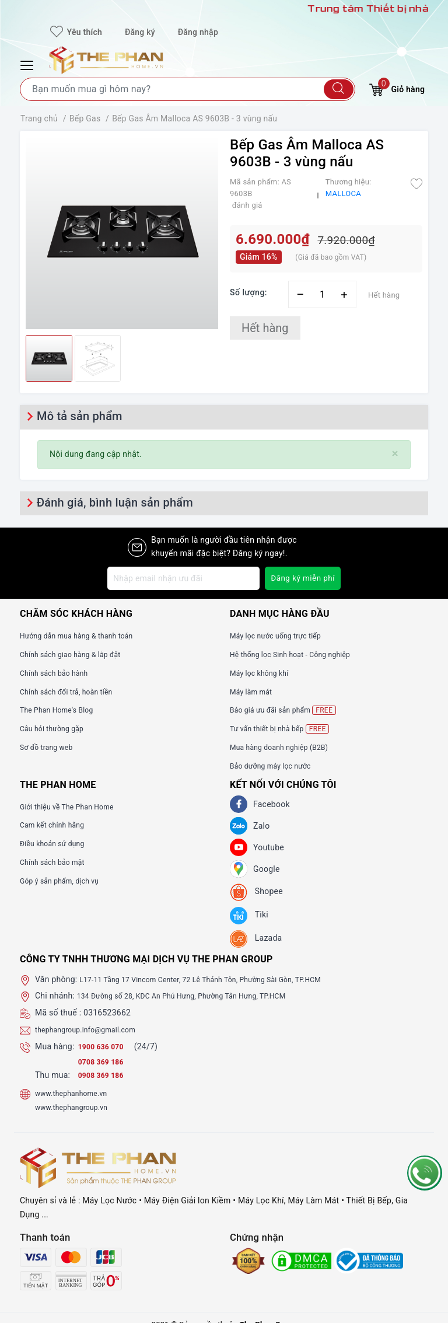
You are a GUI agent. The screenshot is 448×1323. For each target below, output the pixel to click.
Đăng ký (140, 32)
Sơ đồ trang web (50, 747)
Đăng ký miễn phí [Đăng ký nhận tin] (301, 578)
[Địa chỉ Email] (182, 578)
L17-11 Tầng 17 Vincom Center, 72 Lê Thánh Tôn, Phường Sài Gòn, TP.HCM (219, 979)
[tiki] (249, 915)
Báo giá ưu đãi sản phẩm (289, 710)
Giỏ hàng (397, 88)
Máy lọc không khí (264, 673)
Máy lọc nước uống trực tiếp (282, 635)
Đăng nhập (198, 32)
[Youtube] (238, 847)
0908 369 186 (104, 1075)
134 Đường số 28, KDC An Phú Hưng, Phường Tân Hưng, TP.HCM (198, 995)
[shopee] (256, 892)
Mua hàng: (55, 1046)
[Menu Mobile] (28, 64)
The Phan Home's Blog (62, 709)
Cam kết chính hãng (57, 824)
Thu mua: (52, 1075)
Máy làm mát (254, 691)
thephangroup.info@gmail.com (93, 1029)
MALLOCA (343, 193)
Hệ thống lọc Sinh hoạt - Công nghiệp (299, 654)
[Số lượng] (322, 294)
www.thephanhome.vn (76, 1093)
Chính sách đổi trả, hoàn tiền (73, 691)
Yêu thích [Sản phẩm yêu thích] (76, 32)
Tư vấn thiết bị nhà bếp (285, 729)
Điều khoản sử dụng (57, 843)
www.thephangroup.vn (77, 1107)
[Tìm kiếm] (339, 89)
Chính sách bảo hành (59, 673)
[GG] (238, 869)
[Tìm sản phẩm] (187, 89)
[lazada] (256, 939)
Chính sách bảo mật (57, 862)
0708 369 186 (104, 1061)
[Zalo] (238, 826)
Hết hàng (265, 328)
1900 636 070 (105, 1046)
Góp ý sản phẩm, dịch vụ (65, 880)
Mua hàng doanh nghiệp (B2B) (287, 747)
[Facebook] (238, 804)
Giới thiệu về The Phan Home (74, 806)
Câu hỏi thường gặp (56, 728)
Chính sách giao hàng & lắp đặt (78, 654)
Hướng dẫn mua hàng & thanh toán (85, 635)
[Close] (395, 454)
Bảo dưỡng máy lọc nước (277, 765)
